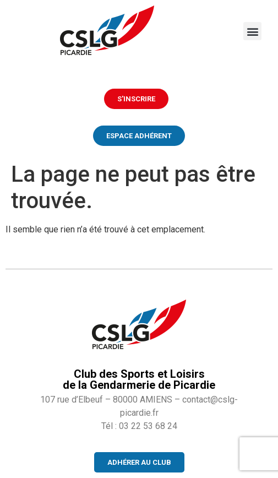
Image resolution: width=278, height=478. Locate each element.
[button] (252, 31)
